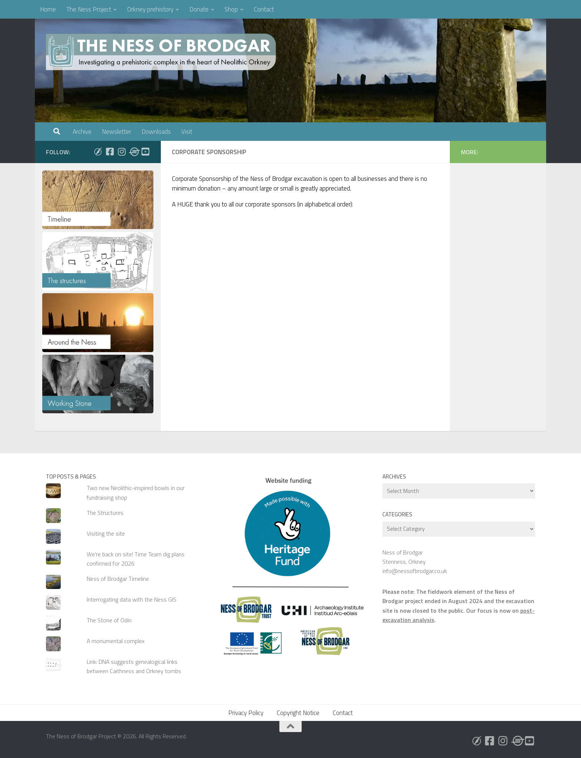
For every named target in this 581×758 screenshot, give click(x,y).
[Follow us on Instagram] (121, 151)
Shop (231, 9)
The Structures (105, 512)
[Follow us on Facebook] (109, 151)
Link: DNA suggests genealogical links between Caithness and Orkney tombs (134, 666)
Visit (186, 131)
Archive (82, 131)
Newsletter (116, 131)
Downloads (156, 131)
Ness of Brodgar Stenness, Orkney (404, 557)
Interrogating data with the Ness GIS (131, 599)
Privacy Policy (245, 713)
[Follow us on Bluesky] (97, 151)
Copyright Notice (298, 713)
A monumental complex (116, 640)
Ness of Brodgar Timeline (118, 578)
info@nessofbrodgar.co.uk (414, 570)
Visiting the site (106, 533)
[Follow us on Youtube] (145, 151)
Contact (264, 9)
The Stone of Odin (109, 620)
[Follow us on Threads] (133, 151)
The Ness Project (88, 9)
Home (48, 9)
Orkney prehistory (150, 9)
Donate (199, 9)
